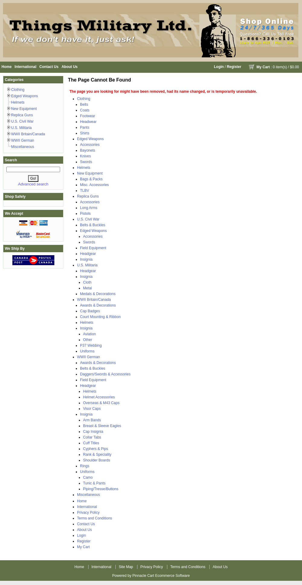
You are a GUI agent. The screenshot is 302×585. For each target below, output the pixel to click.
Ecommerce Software (172, 576)
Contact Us (48, 67)
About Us (70, 67)
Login (219, 67)
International (25, 67)
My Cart (263, 67)
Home (6, 67)
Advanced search (33, 184)
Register (234, 67)
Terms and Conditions (94, 518)
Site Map (126, 567)
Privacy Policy (88, 512)
